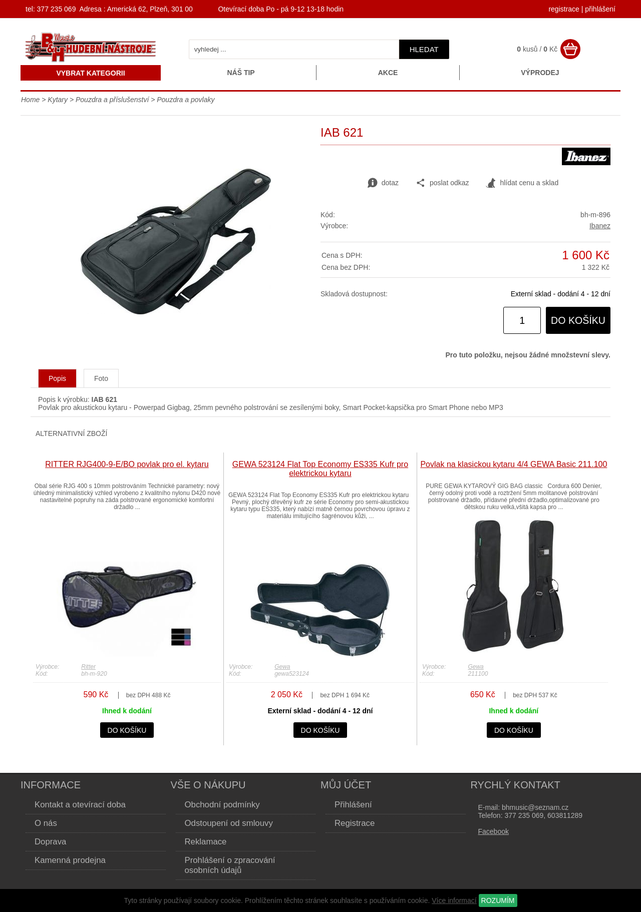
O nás (46, 823)
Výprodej (540, 73)
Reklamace (206, 841)
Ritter (88, 666)
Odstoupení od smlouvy (229, 823)
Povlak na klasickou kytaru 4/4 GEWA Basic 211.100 (513, 464)
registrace (563, 9)
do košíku (578, 320)
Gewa (282, 666)
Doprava (50, 841)
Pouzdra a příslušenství (112, 100)
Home (30, 100)
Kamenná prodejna (70, 860)
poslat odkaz (442, 183)
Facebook (493, 831)
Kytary (58, 100)
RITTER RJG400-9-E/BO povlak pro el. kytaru (126, 464)
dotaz (383, 183)
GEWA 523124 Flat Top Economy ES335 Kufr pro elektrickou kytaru (320, 469)
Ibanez (599, 226)
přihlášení (600, 9)
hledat (424, 49)
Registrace (355, 823)
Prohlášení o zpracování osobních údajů (230, 865)
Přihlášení (353, 804)
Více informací (454, 900)
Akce (388, 73)
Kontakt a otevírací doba (80, 804)
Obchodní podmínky (222, 804)
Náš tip (240, 73)
